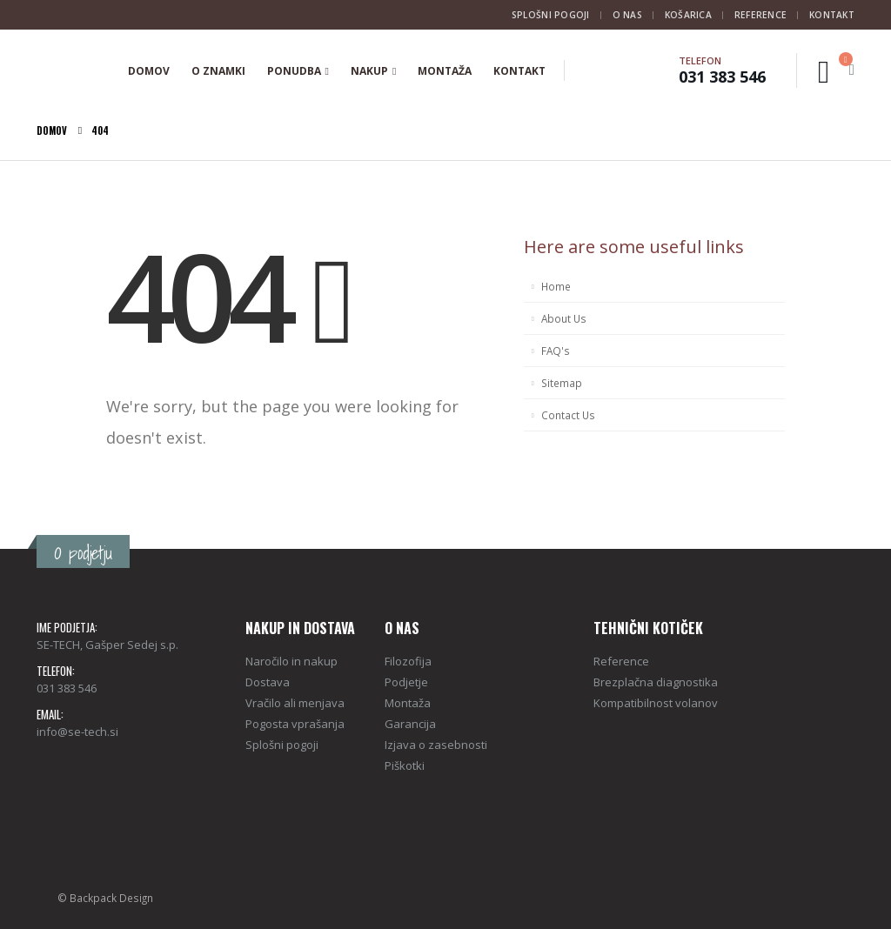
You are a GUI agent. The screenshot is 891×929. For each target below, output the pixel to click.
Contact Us (568, 415)
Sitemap (561, 383)
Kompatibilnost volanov (655, 703)
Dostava (267, 682)
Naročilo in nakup (291, 661)
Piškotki (405, 765)
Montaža (445, 70)
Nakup (369, 70)
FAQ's (555, 351)
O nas (627, 15)
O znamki (218, 70)
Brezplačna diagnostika (655, 682)
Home (556, 286)
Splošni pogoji (551, 15)
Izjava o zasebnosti (436, 744)
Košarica (688, 15)
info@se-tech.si (77, 731)
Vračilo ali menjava (295, 703)
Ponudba (294, 70)
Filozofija (408, 661)
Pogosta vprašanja (295, 724)
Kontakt (831, 15)
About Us (563, 318)
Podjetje (406, 682)
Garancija (410, 724)
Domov (149, 70)
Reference (760, 15)
